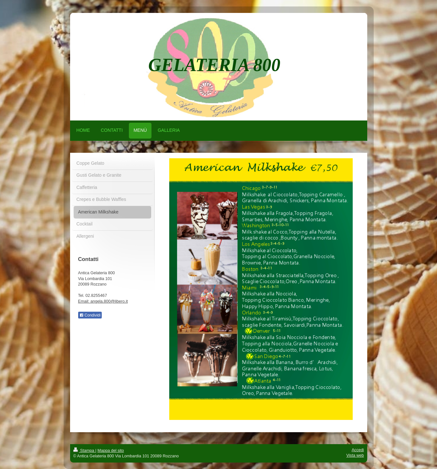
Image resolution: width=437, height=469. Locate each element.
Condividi (90, 315)
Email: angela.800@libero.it (103, 301)
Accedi (358, 450)
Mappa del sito (111, 450)
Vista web (355, 455)
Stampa (84, 450)
